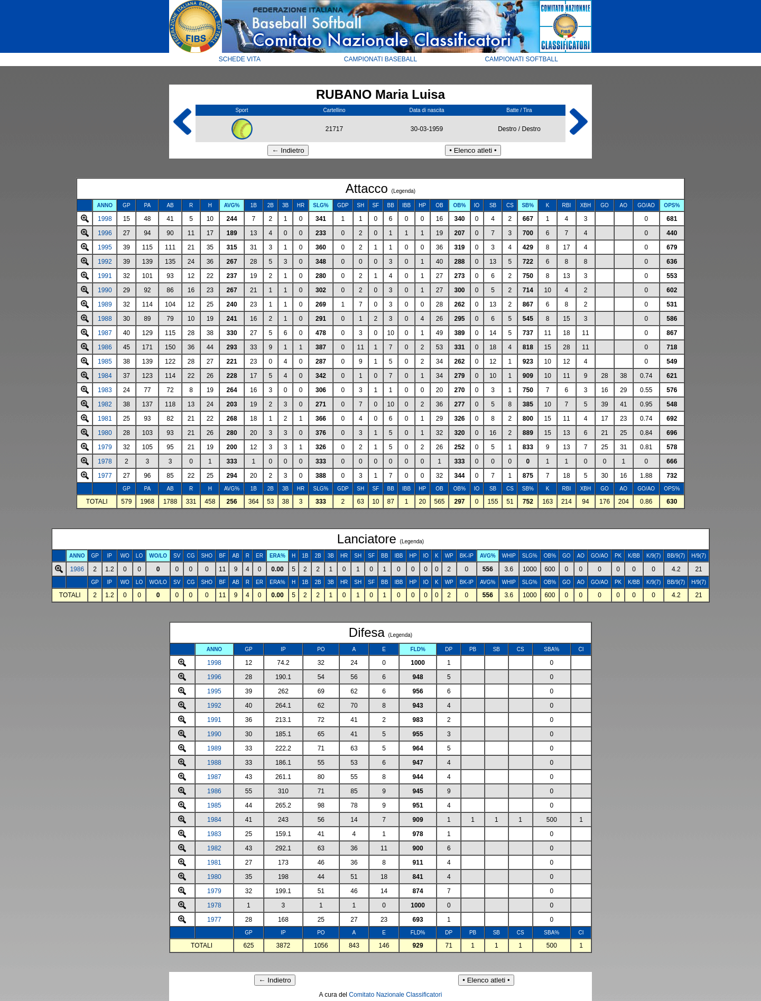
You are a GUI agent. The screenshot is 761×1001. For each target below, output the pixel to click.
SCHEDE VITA (240, 59)
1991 (105, 276)
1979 (105, 447)
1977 (105, 475)
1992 (105, 261)
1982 (105, 404)
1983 (105, 390)
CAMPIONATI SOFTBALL (521, 59)
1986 (105, 347)
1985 (105, 361)
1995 (105, 247)
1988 (105, 318)
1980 (105, 433)
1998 (105, 219)
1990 (105, 290)
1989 (105, 304)
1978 (105, 461)
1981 (105, 418)
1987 (105, 333)
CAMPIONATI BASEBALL (380, 59)
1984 (105, 375)
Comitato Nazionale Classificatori (395, 994)
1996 (105, 233)
